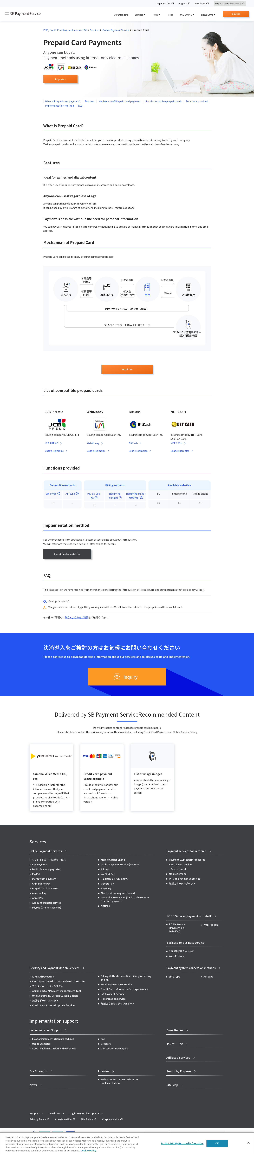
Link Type (174, 976)
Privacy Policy (38, 1119)
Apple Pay (37, 898)
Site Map (172, 1085)
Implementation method (59, 105)
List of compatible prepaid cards (163, 101)
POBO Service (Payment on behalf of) (177, 928)
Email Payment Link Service (116, 984)
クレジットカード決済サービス (49, 859)
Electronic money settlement (118, 893)
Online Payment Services (46, 851)
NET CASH (176, 443)
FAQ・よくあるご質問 (76, 617)
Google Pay (107, 883)
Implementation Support (46, 1030)
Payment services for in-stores (186, 851)
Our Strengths (121, 14)
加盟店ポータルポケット (45, 1000)
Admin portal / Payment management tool (56, 991)
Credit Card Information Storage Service (124, 989)
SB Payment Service (23, 14)
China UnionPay (41, 883)
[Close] (248, 1142)
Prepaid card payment (45, 888)
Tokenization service (113, 999)
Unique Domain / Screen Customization (55, 995)
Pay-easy (106, 888)
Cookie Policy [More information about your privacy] (88, 1150)
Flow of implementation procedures (53, 1039)
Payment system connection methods (191, 968)
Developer (200, 3)
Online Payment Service (115, 30)
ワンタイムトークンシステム (47, 986)
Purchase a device (181, 864)
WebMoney (93, 443)
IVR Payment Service (113, 994)
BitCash (133, 443)
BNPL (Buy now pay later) (46, 869)
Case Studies (174, 1030)
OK (217, 1143)
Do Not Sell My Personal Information (182, 1143)
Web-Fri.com (211, 925)
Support (183, 3)
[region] (127, 1143)
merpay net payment (44, 879)
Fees (170, 14)
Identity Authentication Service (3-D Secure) (58, 981)
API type (208, 976)
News (33, 1085)
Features (89, 101)
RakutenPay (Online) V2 (114, 879)
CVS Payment (39, 864)
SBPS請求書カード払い (181, 951)
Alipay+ (105, 869)
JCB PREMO (51, 443)
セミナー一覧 (174, 1044)
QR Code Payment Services (184, 878)
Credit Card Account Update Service (53, 1005)
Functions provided (197, 101)
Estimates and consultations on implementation (119, 1081)
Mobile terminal (178, 874)
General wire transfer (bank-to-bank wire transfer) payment (125, 899)
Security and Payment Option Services (55, 968)
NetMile (105, 906)
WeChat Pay (108, 874)
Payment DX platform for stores (187, 859)
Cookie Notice (63, 1119)
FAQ (80, 105)
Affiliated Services (178, 1058)
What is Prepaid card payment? (62, 101)
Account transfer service (46, 903)
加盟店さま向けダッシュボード (117, 1003)
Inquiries (236, 14)
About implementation (67, 554)
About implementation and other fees (54, 1048)
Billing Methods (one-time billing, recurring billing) (126, 977)
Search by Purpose (178, 1071)
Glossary (106, 1044)
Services (95, 30)
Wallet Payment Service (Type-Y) (120, 864)
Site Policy (87, 1119)
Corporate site (163, 3)
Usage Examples (54, 451)
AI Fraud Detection (43, 976)
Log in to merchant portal (228, 3)
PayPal (36, 874)
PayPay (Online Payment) (46, 907)
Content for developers (114, 1048)
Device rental (178, 869)
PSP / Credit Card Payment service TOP (65, 30)
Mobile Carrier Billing (113, 859)
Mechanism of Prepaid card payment (120, 101)
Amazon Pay (39, 893)
